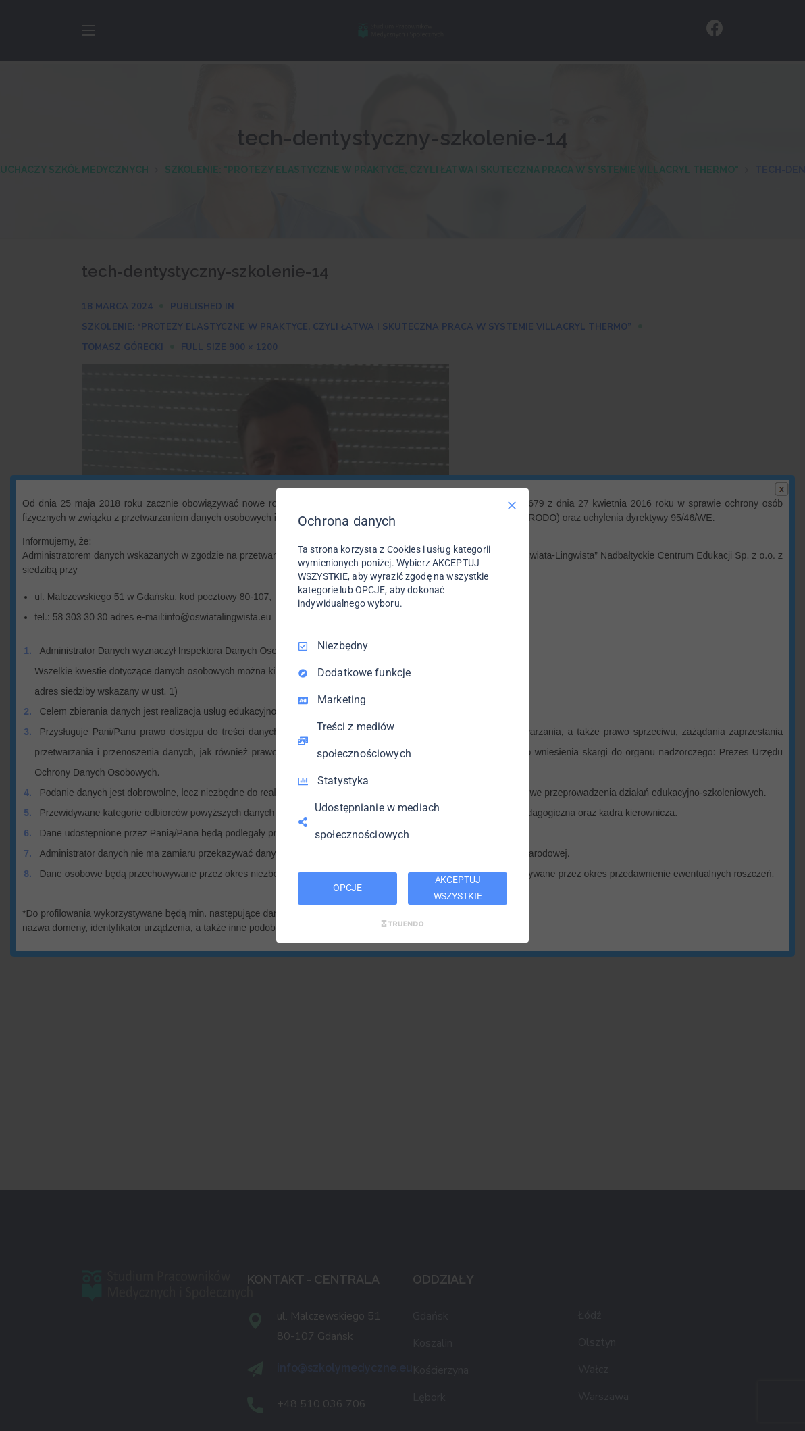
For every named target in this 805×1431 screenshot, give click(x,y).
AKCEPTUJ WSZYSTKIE (458, 887)
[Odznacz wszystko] (512, 505)
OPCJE (347, 887)
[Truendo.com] (402, 923)
